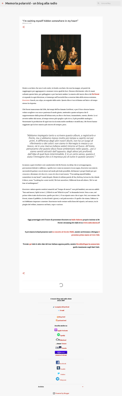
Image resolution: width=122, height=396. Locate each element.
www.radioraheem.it (91, 223)
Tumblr (61, 369)
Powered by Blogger (61, 393)
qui (30, 244)
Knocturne (26, 100)
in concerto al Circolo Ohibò (63, 232)
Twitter (61, 374)
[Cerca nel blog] (110, 3)
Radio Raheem (76, 220)
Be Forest (95, 94)
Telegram (61, 380)
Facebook (61, 364)
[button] (23, 27)
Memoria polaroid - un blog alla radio (31, 3)
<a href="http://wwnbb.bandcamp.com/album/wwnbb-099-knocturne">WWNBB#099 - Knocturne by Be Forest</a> (61, 263)
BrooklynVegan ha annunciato (88, 244)
